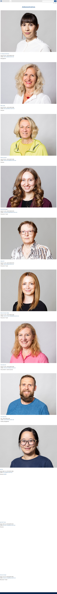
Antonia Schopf (3, 574)
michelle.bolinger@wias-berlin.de (10, 212)
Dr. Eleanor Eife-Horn (5, 53)
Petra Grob (3, 105)
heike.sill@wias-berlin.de (9, 264)
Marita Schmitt (4, 157)
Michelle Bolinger (4, 209)
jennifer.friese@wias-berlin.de (9, 525)
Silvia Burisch (3, 364)
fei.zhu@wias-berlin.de (7, 472)
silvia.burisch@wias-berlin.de (10, 367)
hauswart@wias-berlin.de (9, 419)
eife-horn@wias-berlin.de (9, 56)
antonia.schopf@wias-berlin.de (9, 577)
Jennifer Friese (3, 522)
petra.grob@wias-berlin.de (9, 108)
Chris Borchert (3, 416)
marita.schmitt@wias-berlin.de (10, 160)
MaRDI (5, 474)
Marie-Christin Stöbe (5, 313)
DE (53, 2)
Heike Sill (2, 261)
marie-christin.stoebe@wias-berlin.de (11, 316)
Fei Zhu (1, 469)
